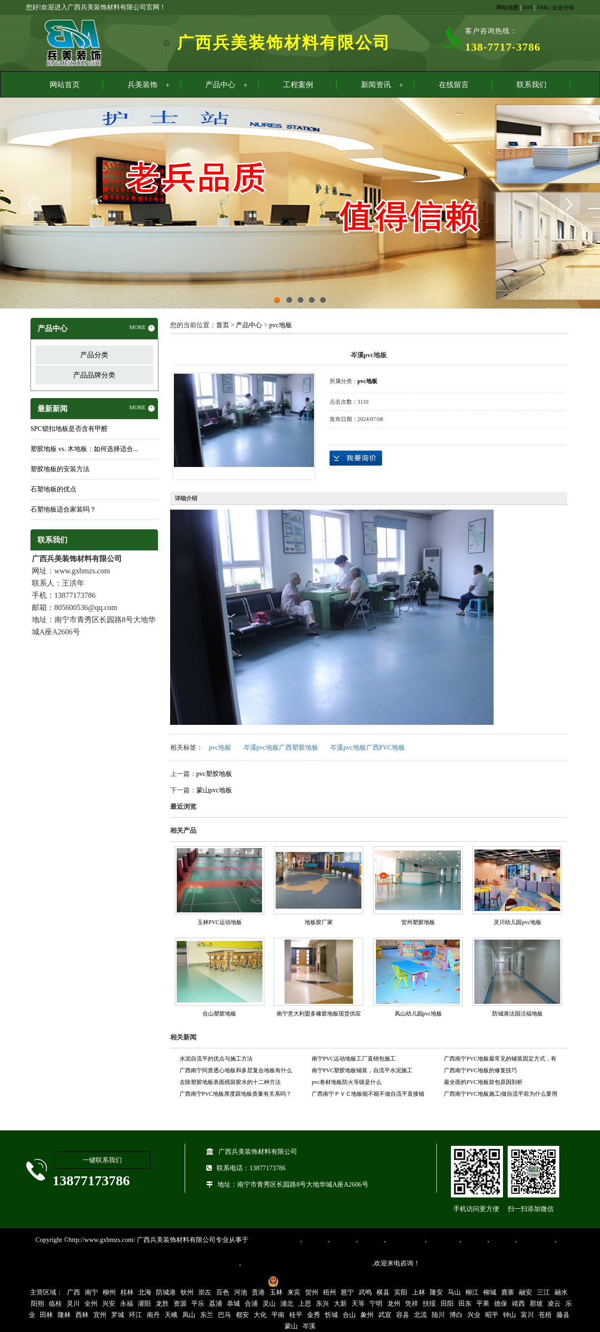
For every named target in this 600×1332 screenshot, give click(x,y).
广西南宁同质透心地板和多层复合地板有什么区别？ (236, 1071)
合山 (349, 1314)
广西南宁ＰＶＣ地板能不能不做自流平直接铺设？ (368, 1095)
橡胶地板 (343, 1239)
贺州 (311, 1292)
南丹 (153, 1314)
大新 (340, 1303)
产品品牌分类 (94, 375)
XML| (543, 7)
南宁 (91, 1292)
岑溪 (308, 1326)
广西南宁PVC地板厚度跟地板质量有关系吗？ (236, 1094)
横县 (383, 1292)
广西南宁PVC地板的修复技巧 (480, 1070)
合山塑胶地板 (219, 1013)
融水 (561, 1292)
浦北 (286, 1303)
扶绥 (429, 1303)
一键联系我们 (102, 1160)
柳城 (489, 1292)
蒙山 (291, 1326)
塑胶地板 (315, 1239)
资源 (180, 1303)
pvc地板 (280, 325)
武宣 (384, 1314)
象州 (367, 1314)
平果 (482, 1303)
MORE (142, 327)
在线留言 (454, 85)
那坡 (536, 1303)
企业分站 (563, 7)
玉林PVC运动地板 (219, 922)
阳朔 (37, 1303)
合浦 (251, 1303)
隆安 (436, 1292)
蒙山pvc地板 (214, 790)
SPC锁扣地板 (536, 1239)
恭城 (233, 1303)
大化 (260, 1314)
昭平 (491, 1314)
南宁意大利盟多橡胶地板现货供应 (319, 1013)
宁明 (375, 1303)
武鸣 (365, 1292)
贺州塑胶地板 (418, 922)
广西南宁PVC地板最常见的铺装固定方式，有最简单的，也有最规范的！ (500, 1060)
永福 (126, 1303)
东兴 (322, 1303)
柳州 (109, 1292)
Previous (30, 204)
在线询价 (356, 458)
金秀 (313, 1314)
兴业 (473, 1314)
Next (569, 204)
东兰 (206, 1314)
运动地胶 (371, 1239)
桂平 (295, 1314)
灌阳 (144, 1303)
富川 (527, 1314)
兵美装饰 (143, 85)
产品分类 (94, 355)
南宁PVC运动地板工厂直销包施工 (354, 1058)
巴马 (224, 1314)
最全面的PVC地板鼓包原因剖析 (483, 1082)
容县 (402, 1314)
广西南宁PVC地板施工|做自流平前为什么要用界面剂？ (500, 1095)
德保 (500, 1303)
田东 (465, 1303)
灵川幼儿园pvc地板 (517, 922)
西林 (82, 1314)
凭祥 (411, 1303)
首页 (222, 325)
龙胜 (162, 1303)
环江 (135, 1314)
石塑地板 (502, 1239)
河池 (240, 1292)
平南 (278, 1314)
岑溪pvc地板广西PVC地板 (367, 747)
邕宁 (347, 1292)
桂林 (127, 1292)
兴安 (108, 1303)
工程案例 (298, 85)
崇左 (204, 1292)
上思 (304, 1303)
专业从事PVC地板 (274, 1239)
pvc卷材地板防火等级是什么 (347, 1082)
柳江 (472, 1292)
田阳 (447, 1303)
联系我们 (532, 85)
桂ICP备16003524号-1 (231, 1280)
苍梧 (545, 1314)
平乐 (197, 1303)
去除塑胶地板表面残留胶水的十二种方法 (230, 1082)
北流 (420, 1314)
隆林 (64, 1314)
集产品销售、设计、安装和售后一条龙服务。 (306, 1263)
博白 (456, 1314)
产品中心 (220, 85)
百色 (222, 1292)
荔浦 (215, 1303)
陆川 (438, 1314)
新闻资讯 (376, 85)
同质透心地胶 (405, 1239)
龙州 (393, 1303)
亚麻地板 (474, 1239)
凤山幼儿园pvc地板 (418, 1013)
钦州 (187, 1292)
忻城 (331, 1314)
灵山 (269, 1303)
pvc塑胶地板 (214, 773)
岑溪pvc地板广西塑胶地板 (280, 747)
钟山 (509, 1314)
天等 (358, 1303)
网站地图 (507, 7)
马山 (454, 1292)
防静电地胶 (443, 1239)
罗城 (117, 1314)
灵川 (73, 1303)
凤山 (188, 1314)
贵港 (258, 1292)
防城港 (166, 1292)
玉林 (276, 1292)
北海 (144, 1292)
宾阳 (400, 1292)
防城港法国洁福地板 (517, 1013)
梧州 (329, 1292)
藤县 (563, 1314)
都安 (242, 1314)
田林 (46, 1314)
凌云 (554, 1303)
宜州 (99, 1314)
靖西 (518, 1303)
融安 (525, 1292)
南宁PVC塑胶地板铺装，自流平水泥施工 (362, 1070)
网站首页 (65, 85)
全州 (91, 1303)
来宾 (293, 1292)
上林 (418, 1292)
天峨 (171, 1314)
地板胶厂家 (319, 922)
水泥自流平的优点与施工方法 (216, 1058)
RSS (527, 7)
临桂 (55, 1303)
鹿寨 (507, 1292)
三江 (543, 1292)
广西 (73, 1292)
